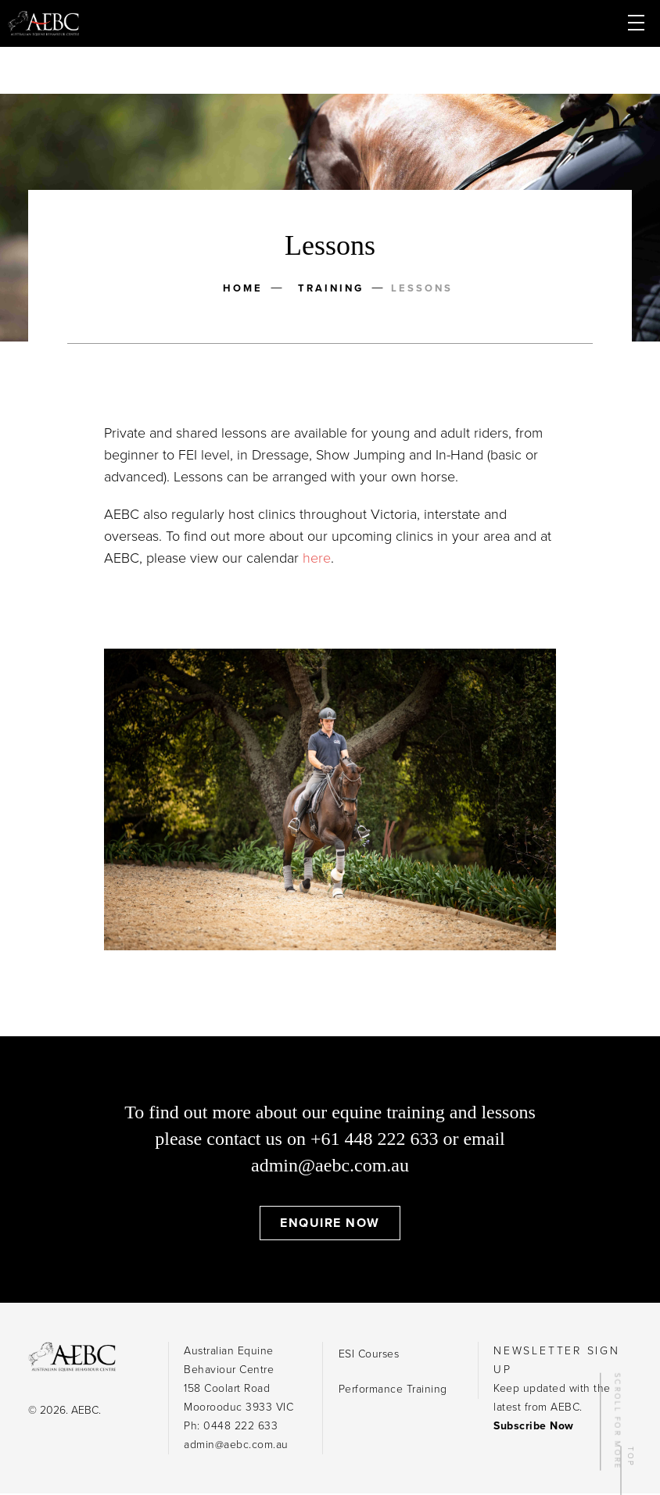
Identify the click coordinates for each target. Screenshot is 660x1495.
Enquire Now (330, 1223)
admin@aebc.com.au (330, 1165)
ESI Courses (369, 1354)
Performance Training (393, 1389)
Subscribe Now (533, 1425)
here (317, 558)
